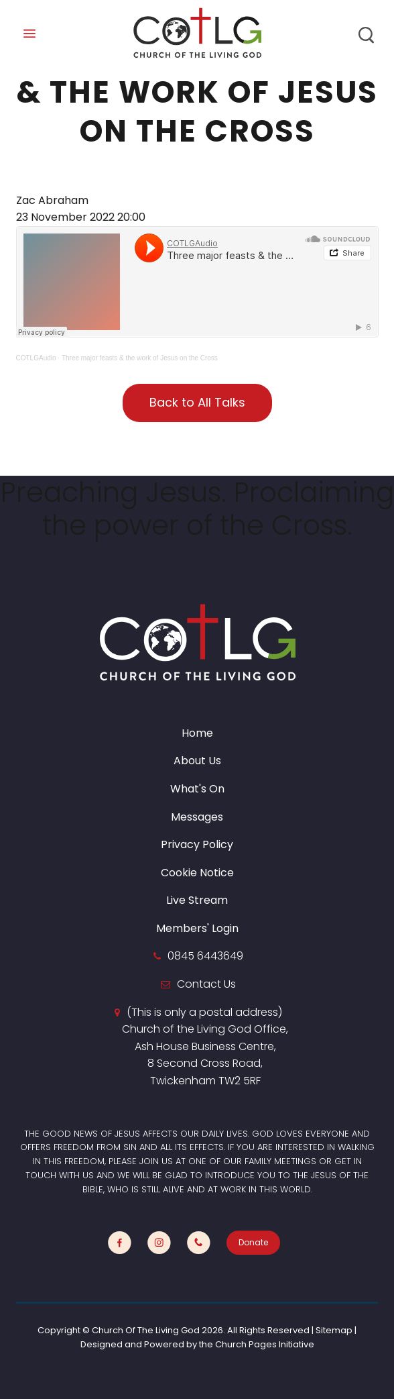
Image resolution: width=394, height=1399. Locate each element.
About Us (197, 760)
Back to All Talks (197, 402)
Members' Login (197, 928)
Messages (197, 817)
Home (197, 733)
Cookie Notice (197, 872)
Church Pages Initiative (264, 1344)
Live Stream (197, 900)
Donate (253, 1242)
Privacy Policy (197, 844)
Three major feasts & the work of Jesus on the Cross (140, 358)
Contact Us (206, 984)
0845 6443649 (205, 956)
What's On (197, 788)
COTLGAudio (36, 358)
